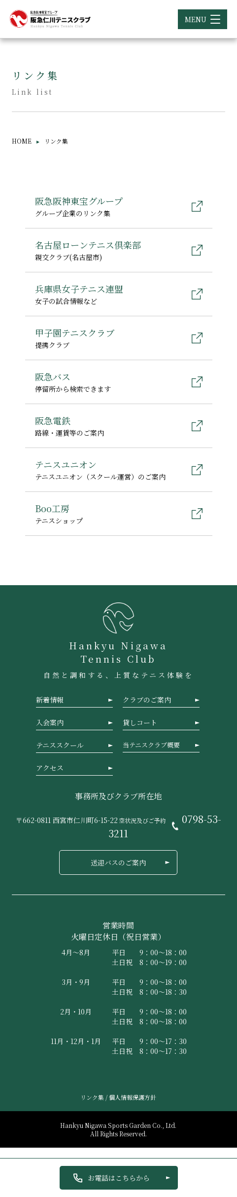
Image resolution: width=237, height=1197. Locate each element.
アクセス (50, 768)
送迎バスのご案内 (118, 862)
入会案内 (50, 722)
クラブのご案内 (147, 700)
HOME (22, 141)
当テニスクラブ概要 (151, 744)
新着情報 (50, 700)
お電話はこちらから (119, 1178)
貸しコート (140, 722)
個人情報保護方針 (132, 1097)
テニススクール (60, 745)
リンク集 (92, 1097)
